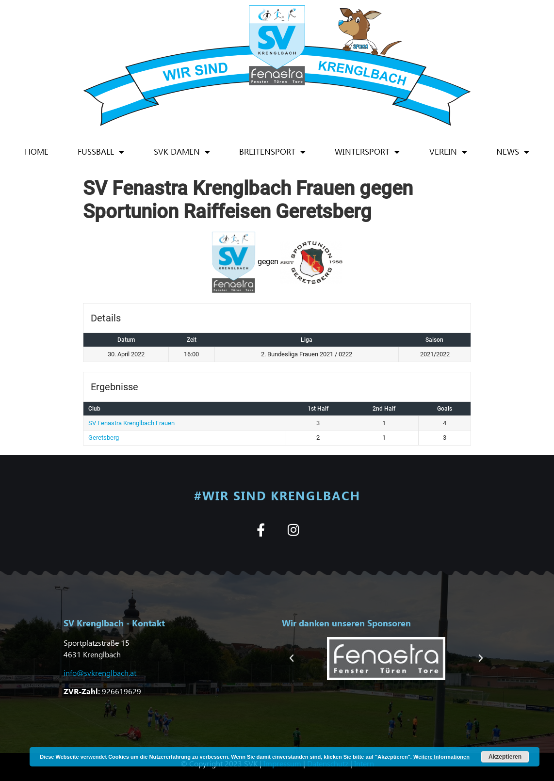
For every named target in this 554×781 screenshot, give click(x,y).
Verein (448, 152)
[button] (291, 658)
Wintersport (367, 152)
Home (37, 151)
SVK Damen (182, 152)
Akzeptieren (505, 756)
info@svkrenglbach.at (100, 673)
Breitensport (272, 152)
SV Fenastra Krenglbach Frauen (131, 423)
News (512, 152)
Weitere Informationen (441, 757)
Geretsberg (103, 437)
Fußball (101, 152)
